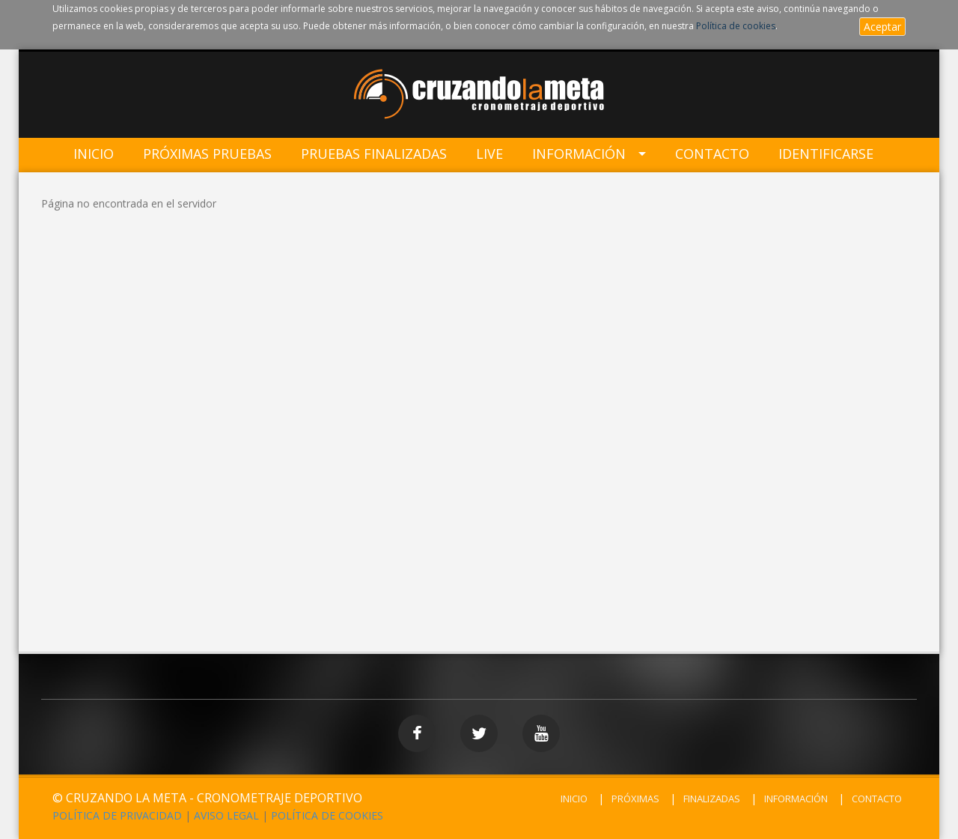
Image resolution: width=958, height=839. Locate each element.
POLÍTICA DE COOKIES (327, 815)
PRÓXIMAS (635, 798)
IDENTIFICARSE (825, 154)
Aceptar (882, 26)
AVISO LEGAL (226, 815)
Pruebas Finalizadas (374, 154)
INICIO (574, 798)
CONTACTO (877, 798)
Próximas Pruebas (207, 154)
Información (579, 154)
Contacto (712, 154)
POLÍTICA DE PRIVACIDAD (117, 815)
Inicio (93, 154)
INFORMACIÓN (796, 798)
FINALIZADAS (711, 798)
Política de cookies (735, 25)
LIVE (489, 154)
